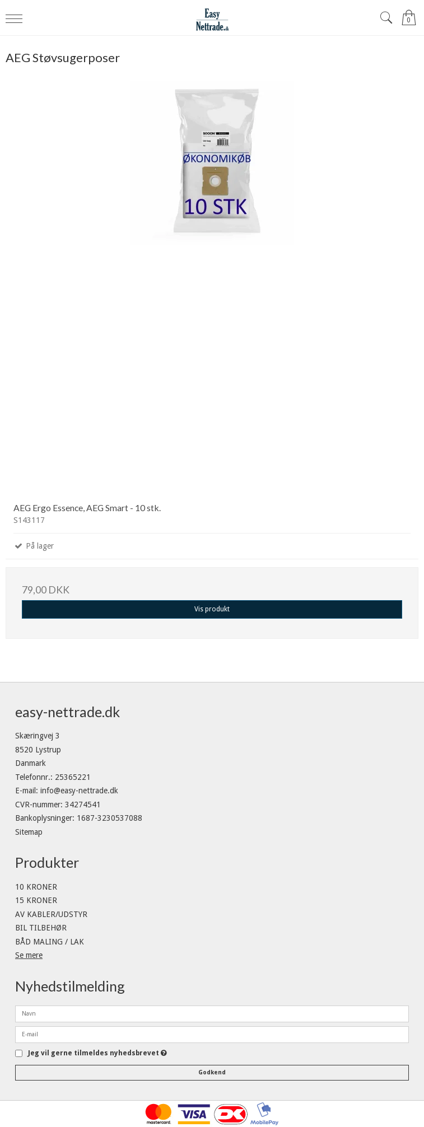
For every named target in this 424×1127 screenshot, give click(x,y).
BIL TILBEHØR (41, 927)
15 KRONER (36, 900)
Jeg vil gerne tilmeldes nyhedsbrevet (97, 1053)
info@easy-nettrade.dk (79, 790)
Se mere (29, 955)
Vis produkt (212, 609)
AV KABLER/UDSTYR (51, 914)
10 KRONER (36, 886)
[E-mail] (212, 1034)
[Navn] (212, 1013)
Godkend (212, 1072)
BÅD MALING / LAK (49, 941)
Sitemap (29, 831)
